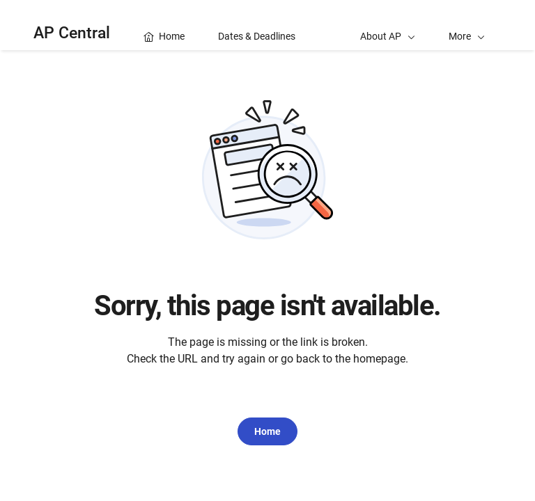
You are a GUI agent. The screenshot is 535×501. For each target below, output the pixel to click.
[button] (467, 25)
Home (267, 431)
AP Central (71, 33)
